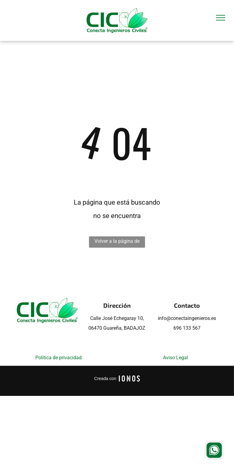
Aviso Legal (175, 358)
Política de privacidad (58, 358)
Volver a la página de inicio (117, 243)
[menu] (221, 18)
